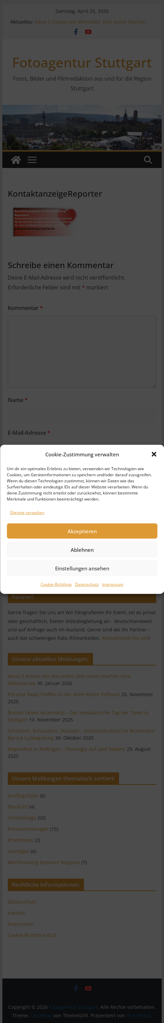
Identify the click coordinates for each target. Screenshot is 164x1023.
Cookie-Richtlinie (56, 607)
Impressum (112, 607)
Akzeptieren (82, 553)
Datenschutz (87, 607)
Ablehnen (82, 572)
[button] (153, 477)
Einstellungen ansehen (82, 591)
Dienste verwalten (27, 535)
